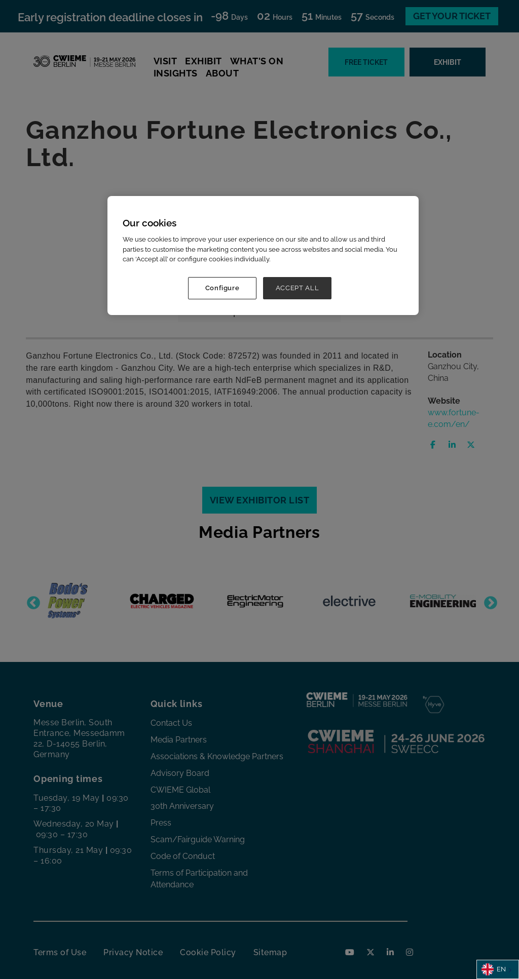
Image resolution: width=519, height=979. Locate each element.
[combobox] (497, 969)
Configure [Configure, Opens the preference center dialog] (222, 288)
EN (493, 969)
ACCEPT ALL (297, 288)
